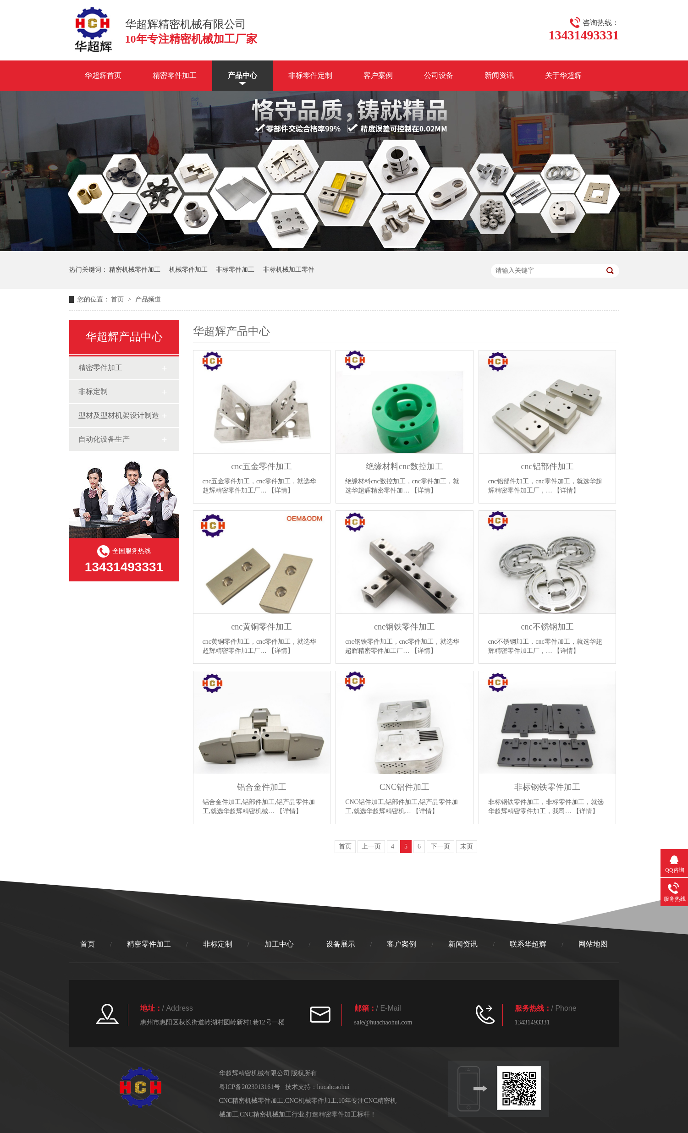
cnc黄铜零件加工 (261, 626)
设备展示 (340, 944)
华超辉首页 (103, 75)
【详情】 (281, 490)
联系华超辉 (528, 944)
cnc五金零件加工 (261, 466)
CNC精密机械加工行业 (272, 1114)
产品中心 (242, 75)
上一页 (371, 846)
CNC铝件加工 (404, 787)
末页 (466, 846)
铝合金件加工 (261, 787)
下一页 (440, 846)
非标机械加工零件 (288, 269)
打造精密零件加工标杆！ (341, 1114)
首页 (118, 299)
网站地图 (593, 944)
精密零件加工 (175, 75)
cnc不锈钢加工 (547, 626)
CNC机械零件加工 (311, 1100)
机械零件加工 (188, 269)
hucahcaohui (333, 1087)
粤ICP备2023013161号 (250, 1087)
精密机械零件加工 (134, 269)
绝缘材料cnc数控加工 (404, 466)
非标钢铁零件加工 (547, 787)
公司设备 (438, 75)
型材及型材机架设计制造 (118, 415)
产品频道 (148, 299)
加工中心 (279, 944)
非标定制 (93, 391)
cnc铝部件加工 (547, 466)
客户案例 (378, 75)
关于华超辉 (563, 75)
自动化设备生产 (104, 439)
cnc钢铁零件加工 (404, 626)
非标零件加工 (235, 269)
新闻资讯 (499, 75)
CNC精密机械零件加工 (251, 1100)
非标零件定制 (310, 75)
